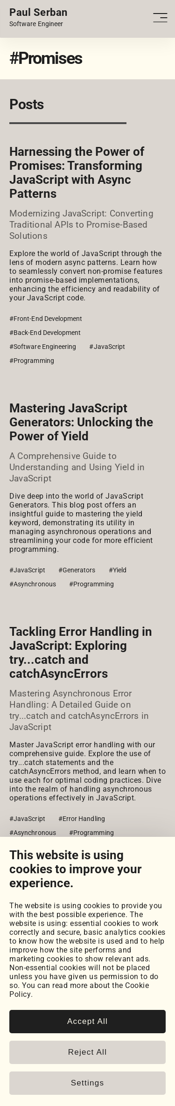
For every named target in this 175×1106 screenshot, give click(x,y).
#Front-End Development (46, 318)
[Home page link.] (38, 18)
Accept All (87, 1021)
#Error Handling (81, 818)
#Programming (31, 360)
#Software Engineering (42, 346)
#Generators (77, 570)
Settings (87, 1082)
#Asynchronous (32, 584)
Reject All (87, 1052)
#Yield (117, 570)
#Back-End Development (45, 332)
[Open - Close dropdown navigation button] (161, 17)
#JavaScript (107, 346)
